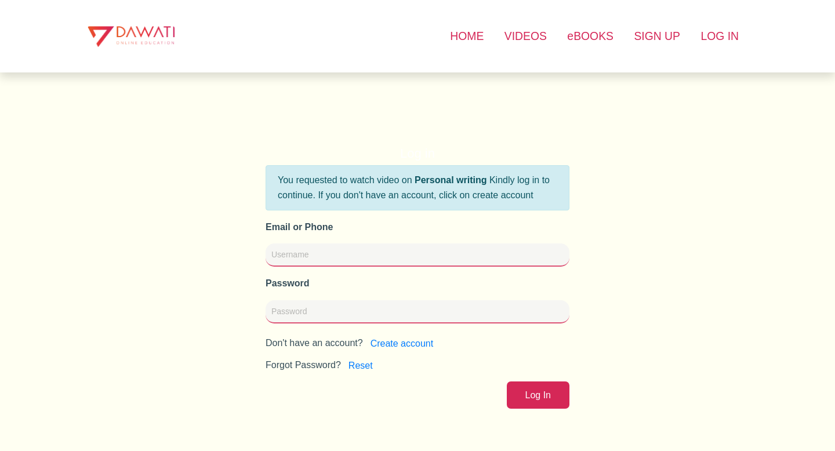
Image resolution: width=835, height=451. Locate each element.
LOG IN (719, 36)
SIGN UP (657, 36)
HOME (467, 36)
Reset (360, 365)
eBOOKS (590, 36)
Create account (402, 343)
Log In (538, 395)
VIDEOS (525, 36)
